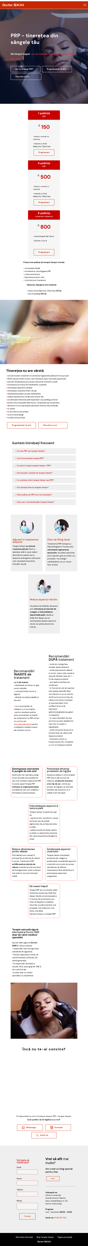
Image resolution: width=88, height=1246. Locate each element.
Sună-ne (44, 1135)
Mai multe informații (24, 1237)
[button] (44, 451)
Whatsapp (30, 1127)
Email (19, 1167)
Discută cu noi (25, 76)
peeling (20, 721)
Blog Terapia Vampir (45, 1237)
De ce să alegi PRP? (25, 69)
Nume (19, 1178)
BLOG (53, 1178)
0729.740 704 (60, 1218)
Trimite (27, 1216)
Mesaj (19, 1201)
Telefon (20, 1189)
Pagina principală (65, 1237)
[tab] (44, 451)
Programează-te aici (57, 69)
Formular (58, 1127)
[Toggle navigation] (84, 5)
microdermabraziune (23, 724)
